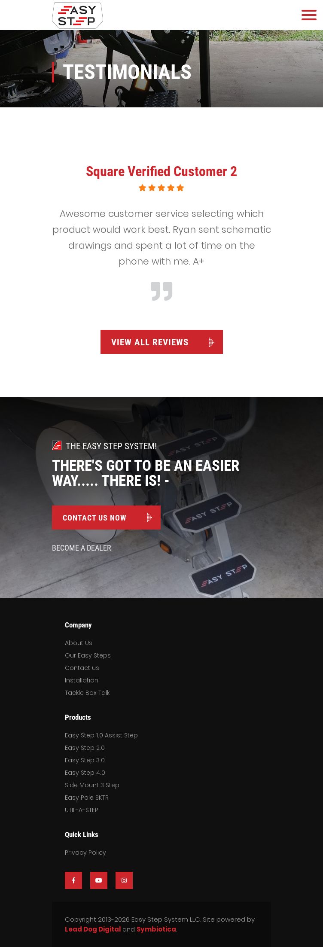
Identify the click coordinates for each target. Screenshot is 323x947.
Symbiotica (156, 929)
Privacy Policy (85, 852)
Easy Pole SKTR (87, 797)
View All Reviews (150, 342)
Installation (81, 680)
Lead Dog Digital (93, 929)
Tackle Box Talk (87, 692)
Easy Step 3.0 (85, 760)
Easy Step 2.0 (85, 747)
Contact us (82, 668)
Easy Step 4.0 (85, 772)
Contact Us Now (94, 517)
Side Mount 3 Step (92, 785)
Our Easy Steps (88, 655)
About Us (78, 643)
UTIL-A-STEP (81, 810)
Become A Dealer (81, 548)
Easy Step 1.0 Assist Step (101, 735)
